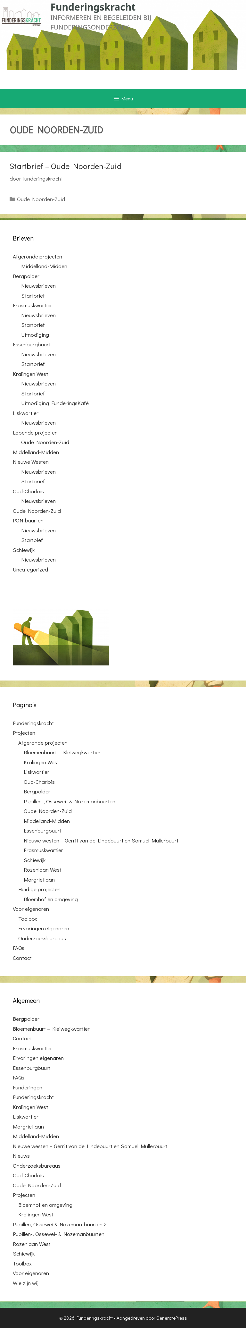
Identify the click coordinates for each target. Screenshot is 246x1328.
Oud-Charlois (28, 491)
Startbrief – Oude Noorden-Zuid (65, 166)
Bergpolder (26, 276)
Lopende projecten (35, 432)
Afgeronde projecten (37, 256)
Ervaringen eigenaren (43, 928)
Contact (22, 957)
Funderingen (27, 1087)
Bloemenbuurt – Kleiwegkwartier (62, 752)
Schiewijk (24, 550)
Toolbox (27, 918)
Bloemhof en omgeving (51, 899)
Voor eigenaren (31, 908)
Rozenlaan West (43, 869)
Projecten (24, 732)
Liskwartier (25, 413)
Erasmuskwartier (32, 305)
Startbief (32, 540)
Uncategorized (30, 569)
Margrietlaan (39, 879)
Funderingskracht (93, 6)
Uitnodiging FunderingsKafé (55, 403)
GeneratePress (171, 1318)
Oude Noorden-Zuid (41, 199)
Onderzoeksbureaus (42, 938)
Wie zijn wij (25, 1283)
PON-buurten (28, 520)
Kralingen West (30, 373)
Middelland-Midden (44, 266)
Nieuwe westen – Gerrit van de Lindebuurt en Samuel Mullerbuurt (101, 840)
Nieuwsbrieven (38, 285)
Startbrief (33, 295)
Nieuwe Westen (31, 461)
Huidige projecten (39, 889)
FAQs (18, 948)
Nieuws (21, 1155)
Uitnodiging (35, 334)
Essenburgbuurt (32, 344)
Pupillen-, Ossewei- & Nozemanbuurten (69, 801)
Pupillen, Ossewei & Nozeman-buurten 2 (60, 1224)
